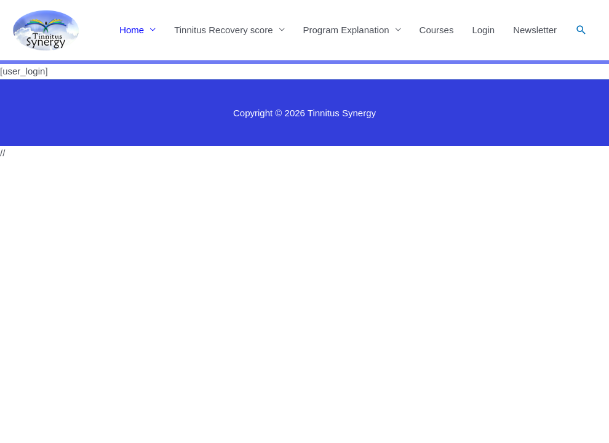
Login (483, 30)
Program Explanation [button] (346, 30)
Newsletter (535, 30)
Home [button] (131, 30)
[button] (581, 30)
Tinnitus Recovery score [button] (223, 30)
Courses (437, 30)
